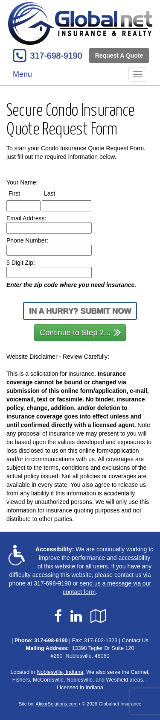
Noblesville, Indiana (60, 672)
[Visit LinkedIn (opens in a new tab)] (76, 616)
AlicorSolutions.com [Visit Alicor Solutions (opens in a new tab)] (56, 703)
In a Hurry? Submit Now (80, 311)
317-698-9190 (56, 55)
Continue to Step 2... (80, 332)
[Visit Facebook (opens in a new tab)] (58, 616)
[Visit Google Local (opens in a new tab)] (98, 616)
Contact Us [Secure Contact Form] (135, 641)
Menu (22, 74)
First (22, 193)
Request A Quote (119, 55)
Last (57, 193)
